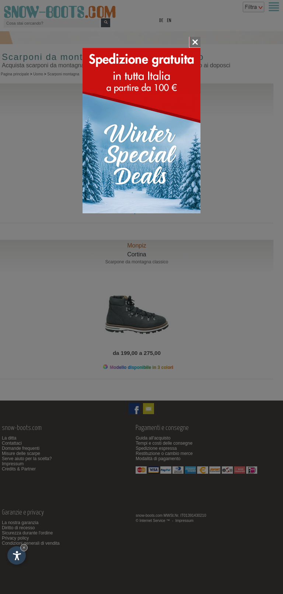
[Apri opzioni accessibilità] (16, 555)
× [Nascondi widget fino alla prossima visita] (23, 547)
